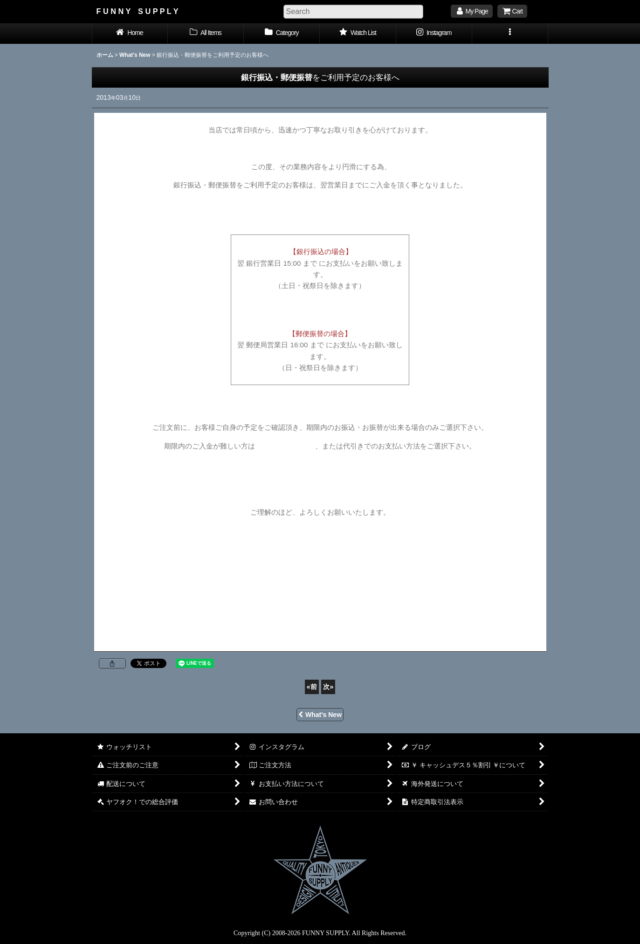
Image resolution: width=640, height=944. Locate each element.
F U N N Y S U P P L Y (137, 11)
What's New (320, 714)
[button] (510, 33)
